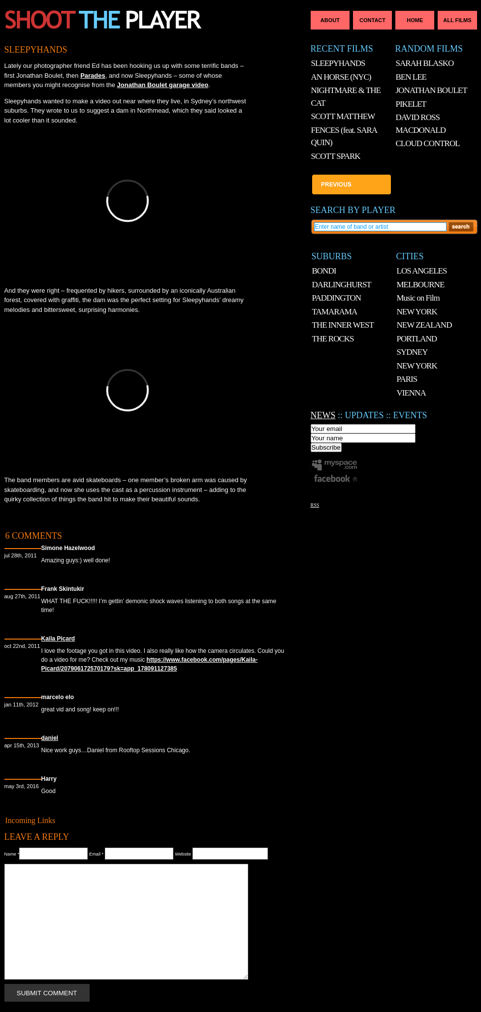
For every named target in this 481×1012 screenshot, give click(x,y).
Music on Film (418, 298)
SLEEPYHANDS (35, 50)
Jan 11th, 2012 (21, 704)
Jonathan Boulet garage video (163, 85)
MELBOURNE (421, 284)
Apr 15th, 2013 (21, 745)
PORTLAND (417, 338)
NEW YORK (417, 311)
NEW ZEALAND (424, 325)
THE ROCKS (333, 338)
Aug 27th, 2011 (22, 596)
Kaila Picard (58, 638)
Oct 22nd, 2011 (22, 646)
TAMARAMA (334, 311)
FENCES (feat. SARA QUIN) (344, 136)
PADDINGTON (336, 298)
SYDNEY (412, 352)
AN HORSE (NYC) (341, 77)
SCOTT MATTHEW (343, 116)
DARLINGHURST (341, 284)
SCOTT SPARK (335, 156)
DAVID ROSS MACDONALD (421, 124)
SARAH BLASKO (425, 63)
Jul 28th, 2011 (20, 555)
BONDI (324, 271)
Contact (372, 20)
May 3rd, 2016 (21, 786)
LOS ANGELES (422, 271)
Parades (92, 75)
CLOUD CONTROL (428, 143)
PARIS (407, 379)
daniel (50, 738)
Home (415, 20)
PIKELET (411, 104)
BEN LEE (411, 77)
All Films (457, 20)
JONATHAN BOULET (431, 90)
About (330, 20)
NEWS (323, 415)
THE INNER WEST (343, 325)
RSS (315, 505)
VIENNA (411, 393)
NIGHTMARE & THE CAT (346, 97)
